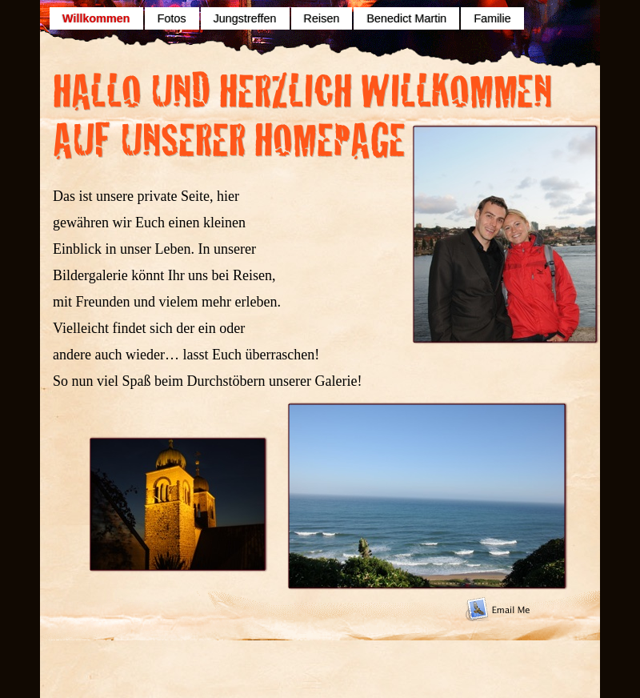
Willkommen (96, 18)
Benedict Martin (406, 18)
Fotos (172, 18)
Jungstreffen (245, 18)
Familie (492, 18)
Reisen (322, 18)
